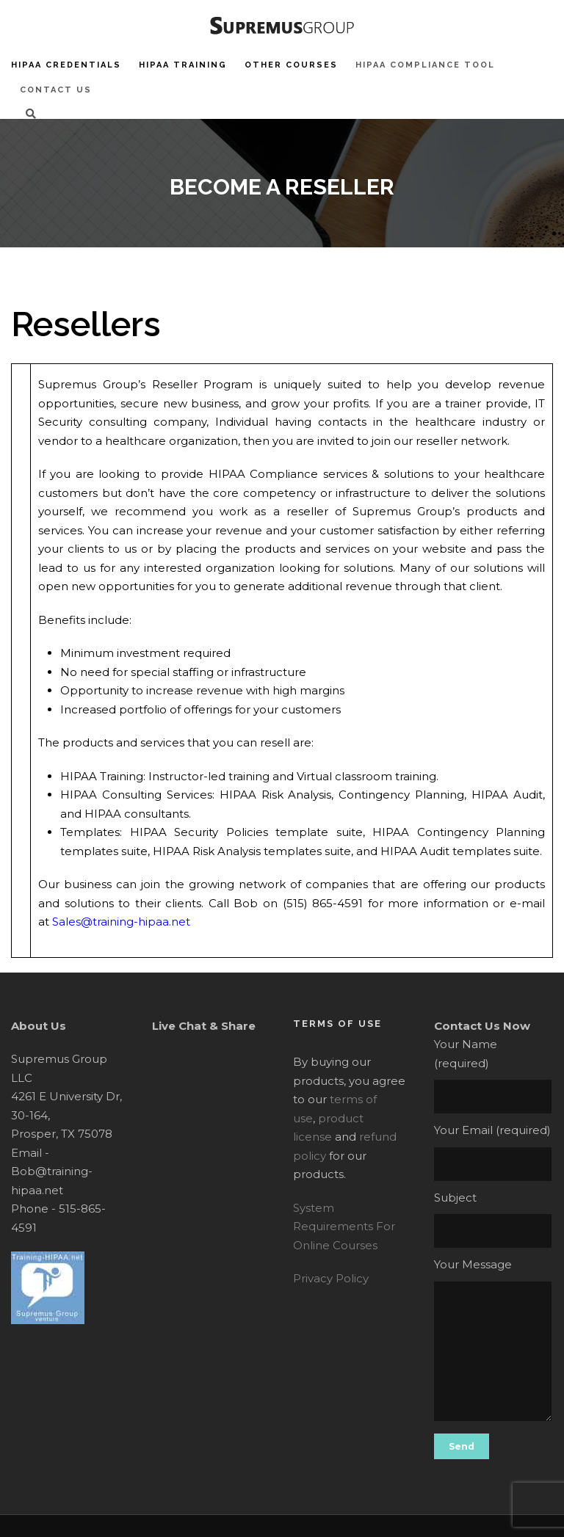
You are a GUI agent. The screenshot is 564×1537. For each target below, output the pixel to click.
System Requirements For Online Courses (344, 1226)
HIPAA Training (183, 65)
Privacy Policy (331, 1278)
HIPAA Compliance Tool (425, 65)
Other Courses (291, 65)
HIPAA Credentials (66, 65)
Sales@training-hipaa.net (121, 922)
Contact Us (56, 90)
